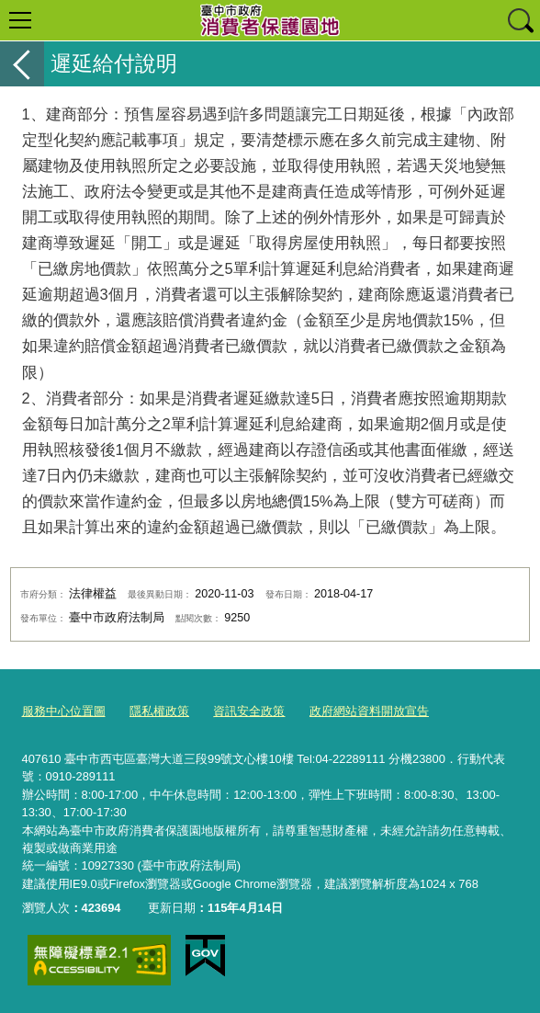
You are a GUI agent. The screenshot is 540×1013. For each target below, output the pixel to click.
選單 (20, 20)
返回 (22, 63)
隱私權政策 (159, 711)
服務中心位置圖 (64, 711)
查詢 (520, 20)
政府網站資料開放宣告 (369, 711)
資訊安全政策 (249, 711)
